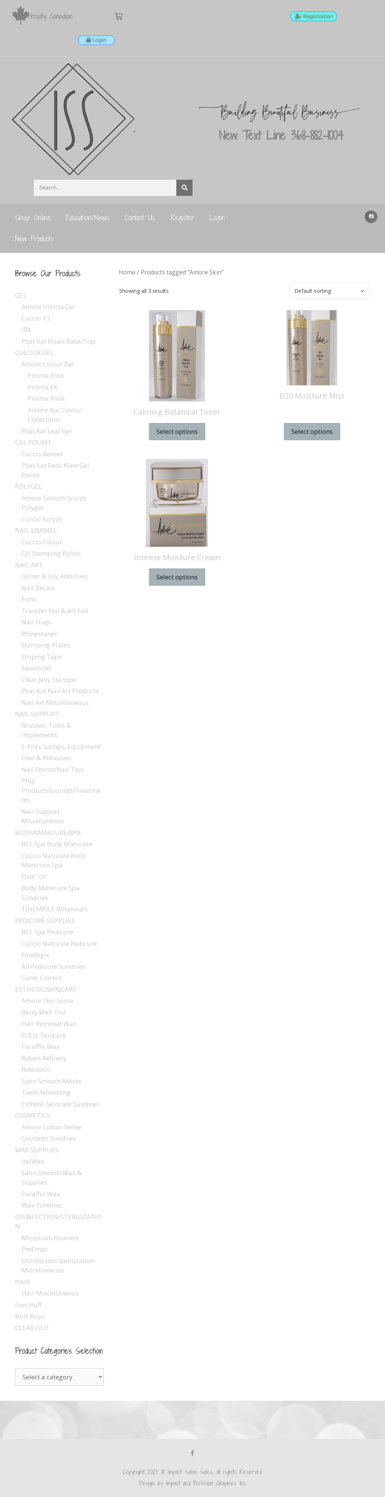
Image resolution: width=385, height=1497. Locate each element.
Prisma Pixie (46, 398)
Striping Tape (41, 656)
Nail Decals (38, 587)
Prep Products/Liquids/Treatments (61, 790)
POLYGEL (28, 486)
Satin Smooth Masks (51, 1080)
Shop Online (33, 217)
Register (182, 217)
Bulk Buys (30, 1315)
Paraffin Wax (40, 1046)
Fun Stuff (28, 1304)
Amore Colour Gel (47, 363)
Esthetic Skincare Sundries (60, 1103)
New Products (34, 238)
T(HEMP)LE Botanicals (54, 908)
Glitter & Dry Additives (54, 575)
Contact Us (140, 217)
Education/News (87, 217)
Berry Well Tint (43, 1012)
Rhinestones (39, 633)
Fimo (28, 598)
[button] (371, 216)
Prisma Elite (46, 375)
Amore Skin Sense (47, 1000)
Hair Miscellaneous (50, 1292)
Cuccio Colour (41, 541)
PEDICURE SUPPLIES (45, 920)
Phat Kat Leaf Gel (46, 430)
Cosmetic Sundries (48, 1137)
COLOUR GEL (34, 352)
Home (127, 272)
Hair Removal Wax (48, 1023)
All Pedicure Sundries (53, 966)
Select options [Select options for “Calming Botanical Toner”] (177, 431)
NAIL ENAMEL (36, 530)
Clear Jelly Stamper (49, 679)
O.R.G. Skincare (43, 1034)
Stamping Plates (45, 644)
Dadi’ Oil (34, 876)
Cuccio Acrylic (41, 518)
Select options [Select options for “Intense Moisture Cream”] (177, 576)
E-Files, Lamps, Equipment (61, 746)
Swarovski (36, 667)
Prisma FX (43, 386)
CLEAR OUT (32, 1327)
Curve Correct (41, 977)
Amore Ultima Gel (48, 306)
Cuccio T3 (35, 318)
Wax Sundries (41, 1204)
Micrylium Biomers (50, 1237)
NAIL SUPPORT (37, 713)
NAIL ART (29, 564)
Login (217, 217)
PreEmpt (34, 1248)
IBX (26, 329)
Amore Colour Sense (51, 1126)
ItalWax (32, 1160)
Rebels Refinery (44, 1057)
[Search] (184, 187)
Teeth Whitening (45, 1092)
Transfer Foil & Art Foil (54, 610)
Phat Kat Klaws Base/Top (58, 340)
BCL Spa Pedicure (47, 931)
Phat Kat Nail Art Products (60, 690)
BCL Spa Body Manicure (56, 843)
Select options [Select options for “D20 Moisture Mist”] (312, 431)
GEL (21, 295)
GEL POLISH (32, 442)
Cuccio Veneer (42, 453)
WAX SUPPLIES (37, 1149)
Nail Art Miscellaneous (55, 702)
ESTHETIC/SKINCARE (45, 989)
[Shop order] (330, 290)
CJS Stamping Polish (50, 552)
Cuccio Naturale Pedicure (59, 943)
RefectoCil (36, 1069)
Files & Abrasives (46, 757)
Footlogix (35, 954)
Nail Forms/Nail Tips (52, 769)
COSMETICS (32, 1115)
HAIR (22, 1281)
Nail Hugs (36, 621)
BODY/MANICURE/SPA (48, 832)
